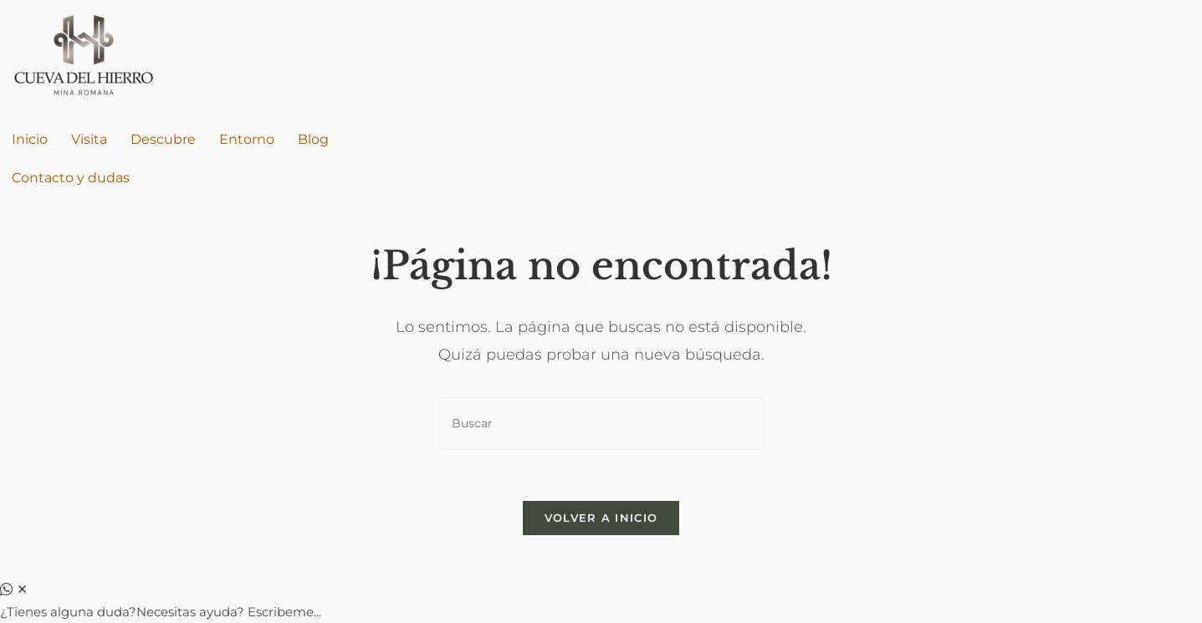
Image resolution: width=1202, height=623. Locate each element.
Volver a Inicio (601, 517)
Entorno (246, 139)
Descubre (163, 139)
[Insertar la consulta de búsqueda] (601, 423)
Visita (89, 139)
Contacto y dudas (71, 178)
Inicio (30, 139)
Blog (313, 139)
